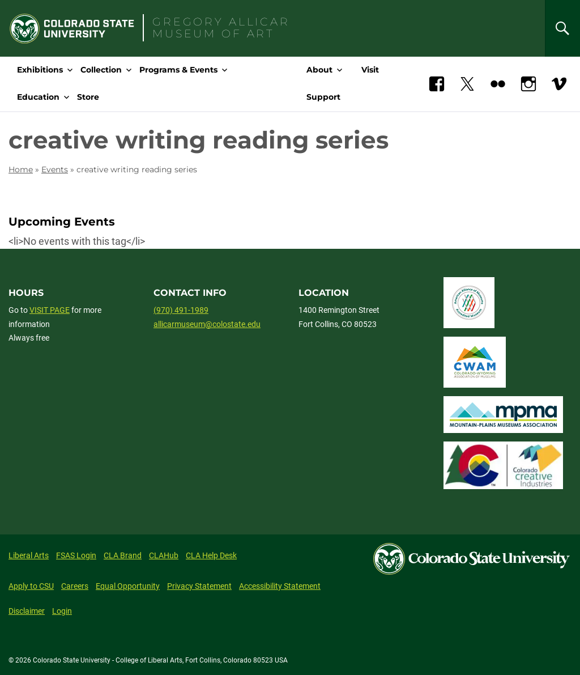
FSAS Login (76, 555)
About (319, 70)
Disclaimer (26, 610)
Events (54, 169)
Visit (370, 70)
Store (88, 97)
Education (38, 97)
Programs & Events (178, 70)
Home (20, 169)
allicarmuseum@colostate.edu (207, 324)
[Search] (562, 28)
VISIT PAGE (49, 310)
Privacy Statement (199, 586)
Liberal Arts (28, 555)
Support (323, 97)
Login (62, 610)
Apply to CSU (31, 586)
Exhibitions (40, 70)
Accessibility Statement (280, 586)
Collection (101, 70)
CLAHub (163, 555)
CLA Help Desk (211, 555)
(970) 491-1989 (180, 310)
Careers (74, 586)
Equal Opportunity (128, 586)
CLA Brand (123, 555)
